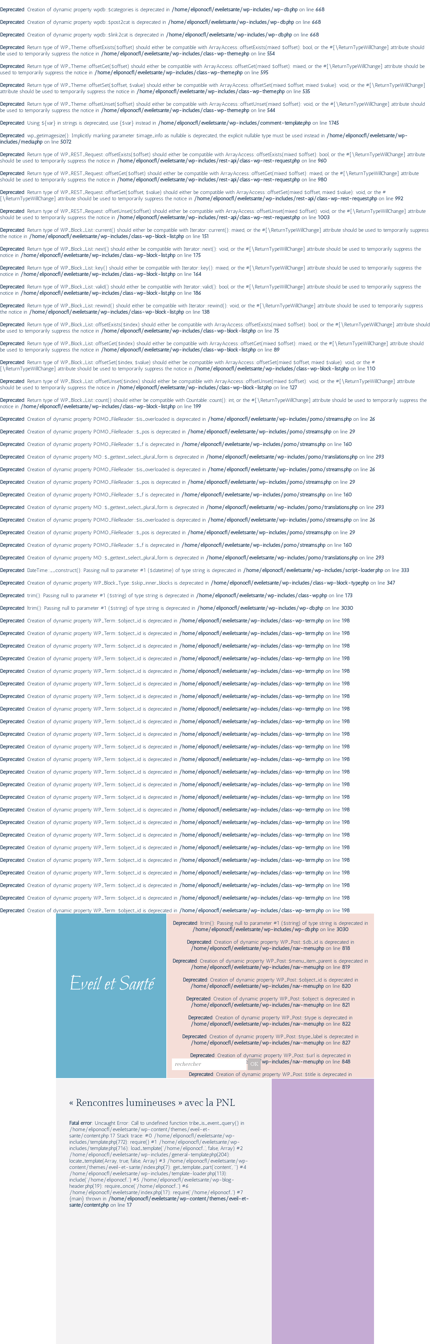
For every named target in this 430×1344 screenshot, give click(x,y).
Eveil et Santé (111, 985)
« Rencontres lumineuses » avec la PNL (152, 1103)
